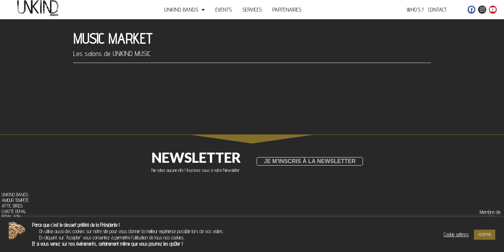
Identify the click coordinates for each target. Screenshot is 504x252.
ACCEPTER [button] (484, 234)
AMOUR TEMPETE (15, 200)
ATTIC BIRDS (12, 206)
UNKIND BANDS (184, 9)
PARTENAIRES (286, 9)
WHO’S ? (415, 9)
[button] (310, 161)
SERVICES (252, 9)
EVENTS (223, 9)
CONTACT (437, 9)
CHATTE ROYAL (14, 212)
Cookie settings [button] (456, 234)
